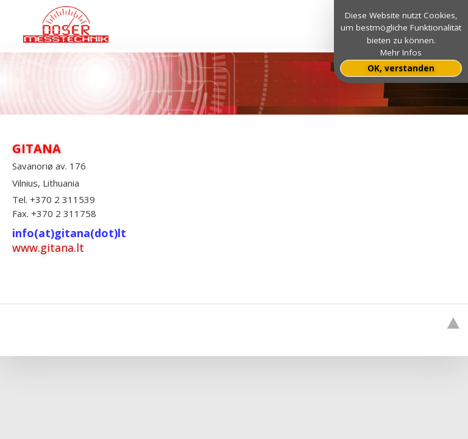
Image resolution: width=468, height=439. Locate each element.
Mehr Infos (401, 52)
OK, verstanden (400, 68)
